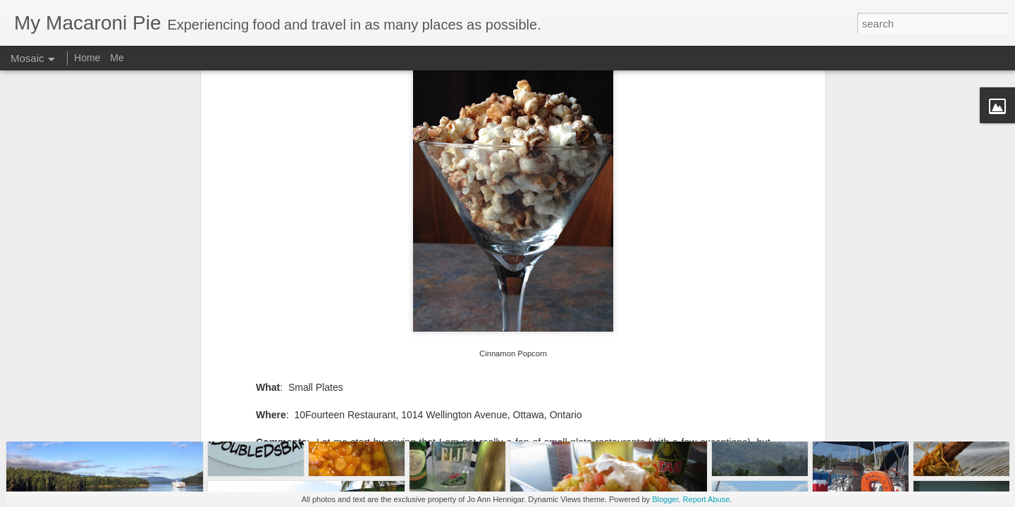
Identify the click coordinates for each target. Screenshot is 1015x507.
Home (87, 57)
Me (116, 57)
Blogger (665, 499)
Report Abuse (706, 499)
